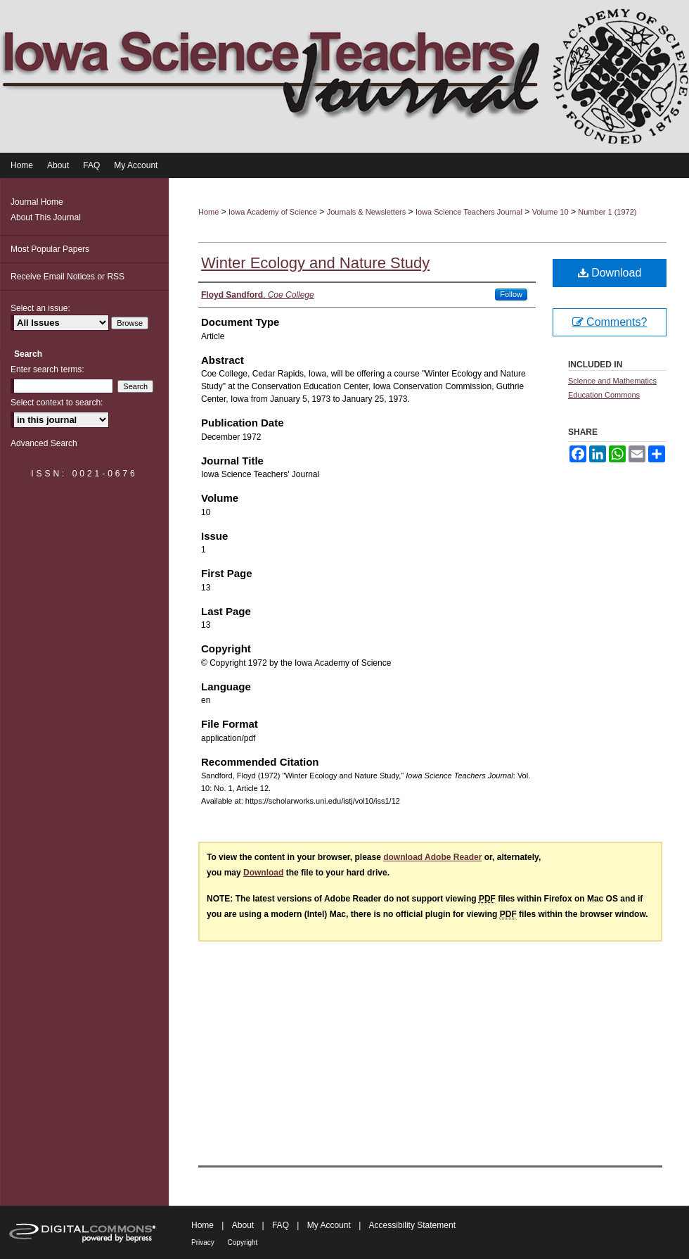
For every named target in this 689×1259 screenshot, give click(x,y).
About (244, 1225)
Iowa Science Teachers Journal (469, 212)
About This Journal (46, 217)
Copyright (243, 1242)
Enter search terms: (47, 369)
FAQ (281, 1225)
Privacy (204, 1242)
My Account (330, 1225)
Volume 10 (550, 212)
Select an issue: (40, 308)
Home (208, 212)
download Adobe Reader (432, 857)
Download (610, 273)
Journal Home (37, 202)
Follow (511, 294)
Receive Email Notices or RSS (67, 276)
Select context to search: (57, 402)
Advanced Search (44, 443)
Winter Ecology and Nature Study (315, 263)
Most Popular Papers (50, 249)
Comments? (610, 322)
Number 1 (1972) (607, 212)
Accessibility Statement (412, 1225)
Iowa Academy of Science (272, 212)
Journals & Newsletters (366, 212)
